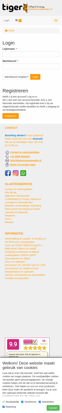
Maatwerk (10, 215)
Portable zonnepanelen (17, 278)
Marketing (9, 406)
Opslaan (53, 408)
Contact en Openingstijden (18, 189)
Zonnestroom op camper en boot (22, 268)
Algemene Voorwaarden (17, 195)
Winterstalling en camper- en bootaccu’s (25, 238)
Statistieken (46, 401)
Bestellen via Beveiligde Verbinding (23, 205)
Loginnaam (8, 49)
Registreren (11, 116)
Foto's (8, 219)
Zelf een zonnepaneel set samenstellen (25, 275)
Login (6, 20)
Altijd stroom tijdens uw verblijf (20, 248)
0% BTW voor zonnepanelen (19, 242)
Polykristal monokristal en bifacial (22, 252)
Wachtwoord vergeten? (16, 77)
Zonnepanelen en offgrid (17, 258)
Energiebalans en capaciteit (19, 271)
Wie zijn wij (10, 192)
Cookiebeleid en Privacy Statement (23, 199)
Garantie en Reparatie (16, 212)
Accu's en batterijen (15, 261)
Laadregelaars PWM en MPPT (20, 255)
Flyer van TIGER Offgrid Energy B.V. (23, 245)
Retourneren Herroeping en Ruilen (22, 209)
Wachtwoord (9, 61)
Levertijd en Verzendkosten (19, 202)
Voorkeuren (28, 401)
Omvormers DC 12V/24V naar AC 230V (25, 265)
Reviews (9, 222)
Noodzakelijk (10, 401)
